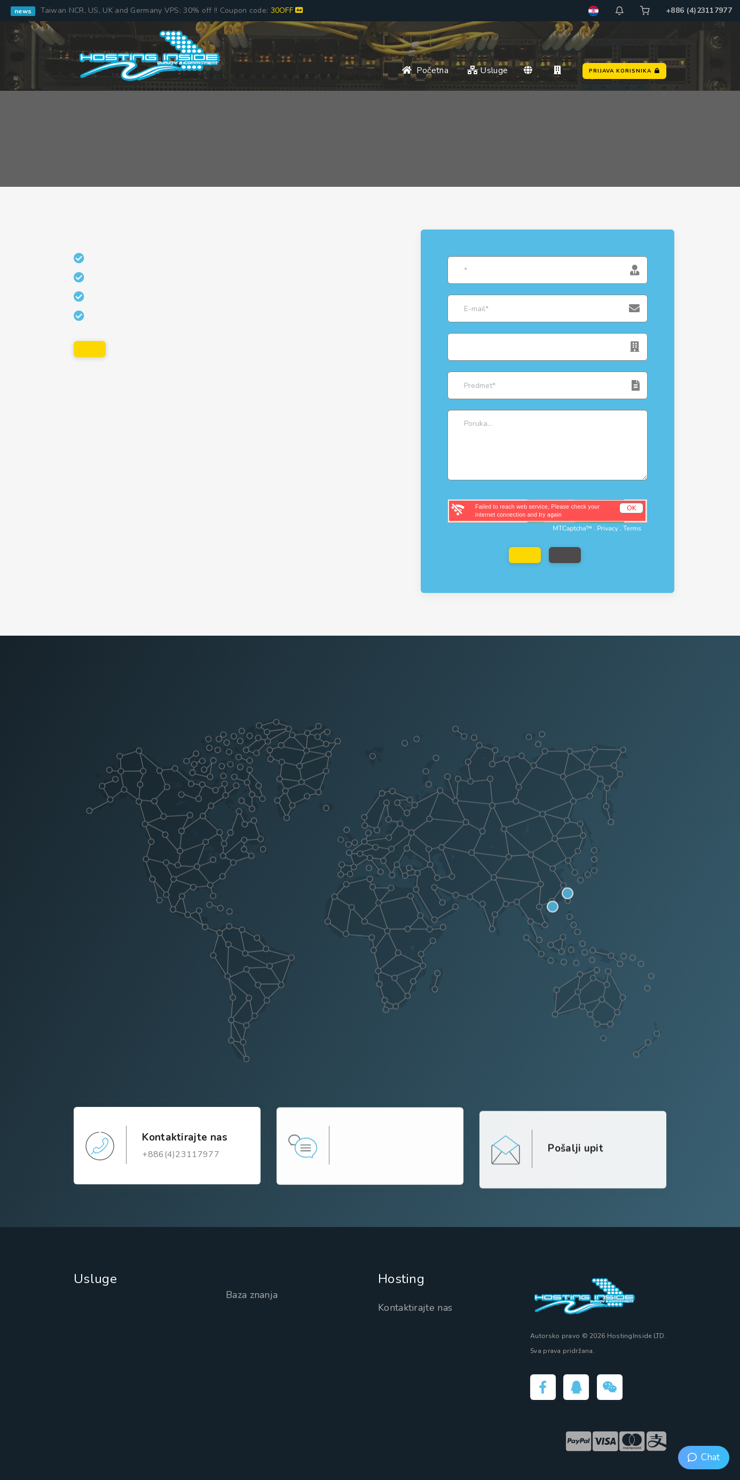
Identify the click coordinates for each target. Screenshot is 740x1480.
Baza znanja (252, 1294)
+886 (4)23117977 (699, 10)
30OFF (287, 10)
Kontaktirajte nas (415, 1307)
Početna (425, 70)
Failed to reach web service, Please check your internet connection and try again (537, 510)
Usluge (487, 70)
